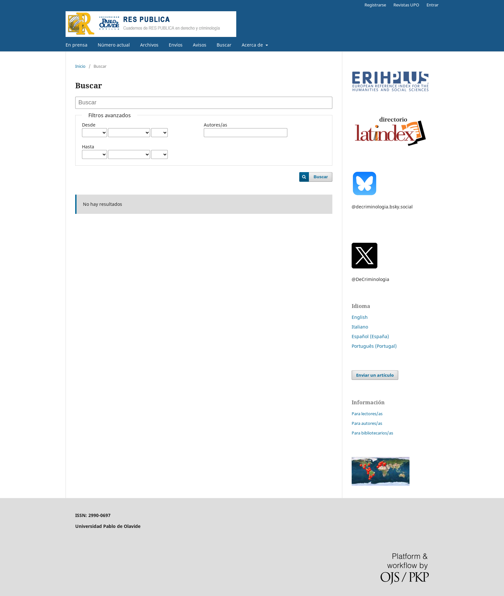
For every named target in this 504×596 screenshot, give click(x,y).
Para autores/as (367, 423)
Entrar (432, 5)
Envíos (176, 45)
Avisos (199, 45)
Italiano (360, 327)
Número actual (114, 45)
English (360, 317)
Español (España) (370, 336)
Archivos (149, 45)
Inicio (80, 66)
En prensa (76, 45)
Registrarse (375, 5)
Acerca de (253, 45)
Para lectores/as (367, 413)
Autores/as (215, 125)
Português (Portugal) (374, 346)
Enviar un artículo (375, 375)
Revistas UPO (406, 5)
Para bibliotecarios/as (372, 433)
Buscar (224, 45)
